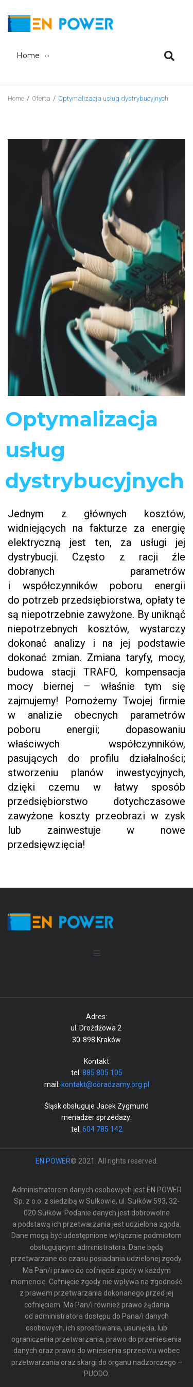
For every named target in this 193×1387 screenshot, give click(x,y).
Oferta (41, 98)
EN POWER (53, 1161)
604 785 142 (102, 1129)
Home (16, 98)
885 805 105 (102, 1073)
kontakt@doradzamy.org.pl (105, 1084)
